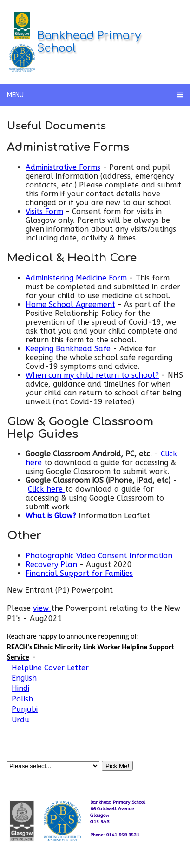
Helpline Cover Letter (49, 667)
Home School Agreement (70, 304)
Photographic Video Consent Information (99, 555)
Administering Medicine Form (76, 278)
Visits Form (44, 211)
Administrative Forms (63, 167)
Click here (46, 489)
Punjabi (25, 709)
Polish (22, 698)
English (24, 678)
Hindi (20, 688)
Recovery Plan (51, 564)
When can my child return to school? (92, 375)
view (42, 608)
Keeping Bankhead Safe (68, 348)
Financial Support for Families (79, 573)
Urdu (20, 719)
